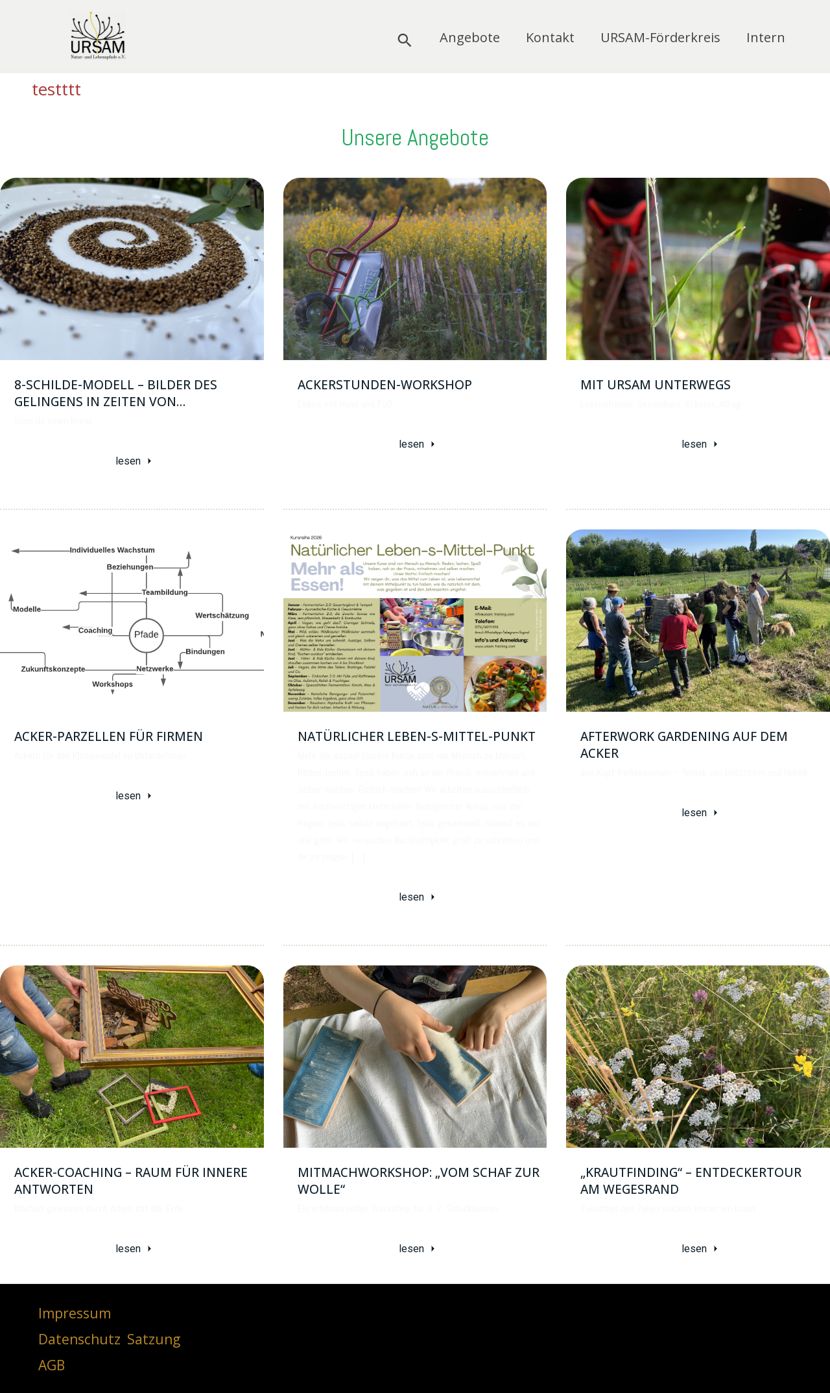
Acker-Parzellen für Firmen (108, 735)
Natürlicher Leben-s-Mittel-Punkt (417, 735)
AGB (51, 1364)
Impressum (74, 1311)
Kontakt (550, 38)
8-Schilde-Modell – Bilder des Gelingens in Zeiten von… (115, 393)
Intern (765, 38)
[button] (405, 40)
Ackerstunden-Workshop (385, 384)
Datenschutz (79, 1337)
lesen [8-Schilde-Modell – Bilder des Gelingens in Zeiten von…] (134, 461)
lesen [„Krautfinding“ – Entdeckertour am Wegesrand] (701, 1247)
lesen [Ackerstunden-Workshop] (418, 444)
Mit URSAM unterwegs (655, 384)
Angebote (470, 38)
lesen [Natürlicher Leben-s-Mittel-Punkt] (418, 896)
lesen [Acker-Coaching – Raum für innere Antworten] (134, 1247)
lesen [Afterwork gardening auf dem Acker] (701, 812)
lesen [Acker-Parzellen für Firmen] (134, 795)
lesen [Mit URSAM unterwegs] (701, 444)
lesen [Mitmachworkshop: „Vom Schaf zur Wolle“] (418, 1247)
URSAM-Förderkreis (660, 38)
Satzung (153, 1337)
